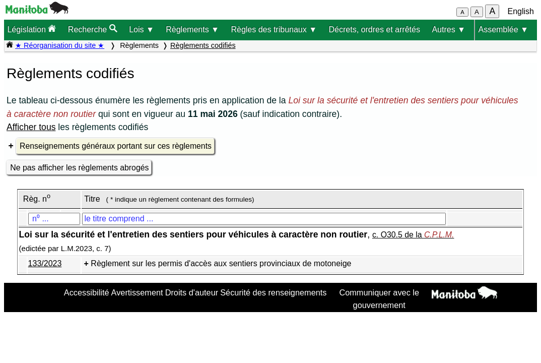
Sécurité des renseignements (273, 292)
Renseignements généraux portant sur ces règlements (116, 146)
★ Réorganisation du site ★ (59, 45)
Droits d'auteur (192, 292)
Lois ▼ (141, 29)
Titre (92, 199)
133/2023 (45, 263)
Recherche (92, 29)
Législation (31, 29)
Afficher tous (31, 127)
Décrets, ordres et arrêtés (374, 29)
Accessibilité (86, 292)
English (521, 11)
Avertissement (137, 292)
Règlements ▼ (192, 29)
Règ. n (36, 199)
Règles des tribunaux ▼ (274, 29)
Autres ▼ (448, 29)
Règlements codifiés (203, 45)
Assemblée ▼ (503, 29)
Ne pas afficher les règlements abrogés (79, 167)
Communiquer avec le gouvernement (379, 298)
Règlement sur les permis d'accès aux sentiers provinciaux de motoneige (221, 263)
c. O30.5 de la (413, 234)
